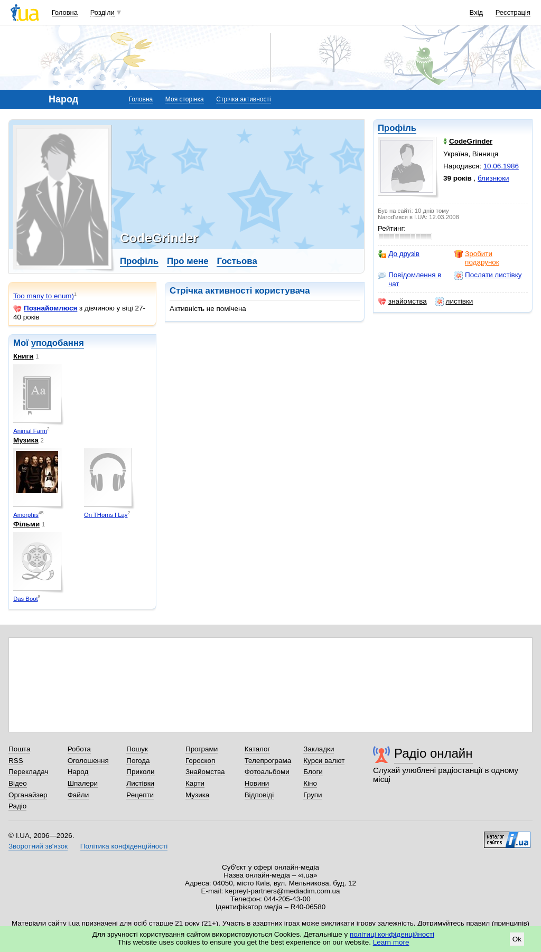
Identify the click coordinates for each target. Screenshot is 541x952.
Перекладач (28, 772)
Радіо (17, 806)
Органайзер (27, 795)
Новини (257, 783)
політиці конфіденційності (392, 934)
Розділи (102, 12)
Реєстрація (513, 12)
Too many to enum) (43, 296)
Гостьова (237, 261)
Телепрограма (268, 761)
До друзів (398, 254)
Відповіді (259, 795)
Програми (201, 749)
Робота (79, 749)
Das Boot (25, 599)
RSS (15, 761)
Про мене (188, 261)
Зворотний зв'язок (38, 846)
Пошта (19, 749)
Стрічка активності (243, 99)
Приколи (140, 772)
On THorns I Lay (106, 515)
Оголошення (88, 761)
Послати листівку (487, 275)
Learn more (391, 942)
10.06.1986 (501, 166)
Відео (17, 783)
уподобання (57, 343)
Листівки (140, 783)
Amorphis (26, 515)
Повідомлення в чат (409, 279)
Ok (516, 939)
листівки (454, 301)
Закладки (318, 749)
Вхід (476, 12)
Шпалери (83, 783)
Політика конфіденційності (123, 846)
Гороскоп (200, 761)
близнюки (493, 178)
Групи (312, 795)
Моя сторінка (184, 99)
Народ (78, 772)
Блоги (313, 772)
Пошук (137, 749)
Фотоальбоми (267, 772)
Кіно (310, 783)
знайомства (402, 301)
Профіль (397, 128)
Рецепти (140, 795)
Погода (138, 761)
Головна (65, 12)
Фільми (26, 524)
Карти (194, 783)
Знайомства (205, 772)
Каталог (257, 749)
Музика (26, 440)
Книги (23, 356)
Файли (78, 795)
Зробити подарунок (476, 258)
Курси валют (323, 761)
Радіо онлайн (433, 753)
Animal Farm (30, 431)
